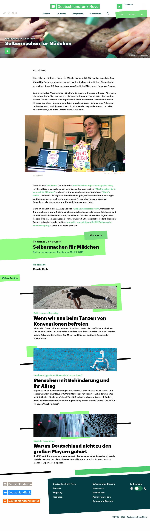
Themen (46, 13)
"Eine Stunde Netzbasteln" (86, 208)
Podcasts (61, 13)
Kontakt (57, 488)
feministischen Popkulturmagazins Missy (92, 185)
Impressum (98, 488)
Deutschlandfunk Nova (64, 484)
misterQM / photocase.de (139, 55)
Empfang (57, 492)
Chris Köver (51, 185)
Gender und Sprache (103, 501)
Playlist (132, 14)
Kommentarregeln (102, 496)
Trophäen (58, 496)
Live (121, 14)
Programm (78, 13)
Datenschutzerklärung (104, 484)
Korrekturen (99, 492)
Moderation (95, 13)
